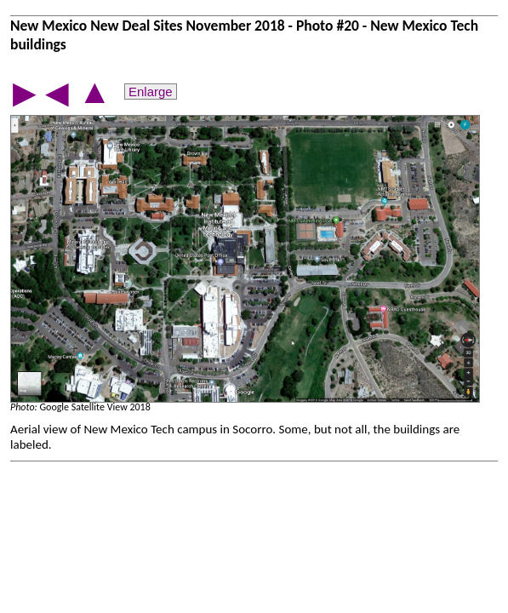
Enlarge (150, 91)
